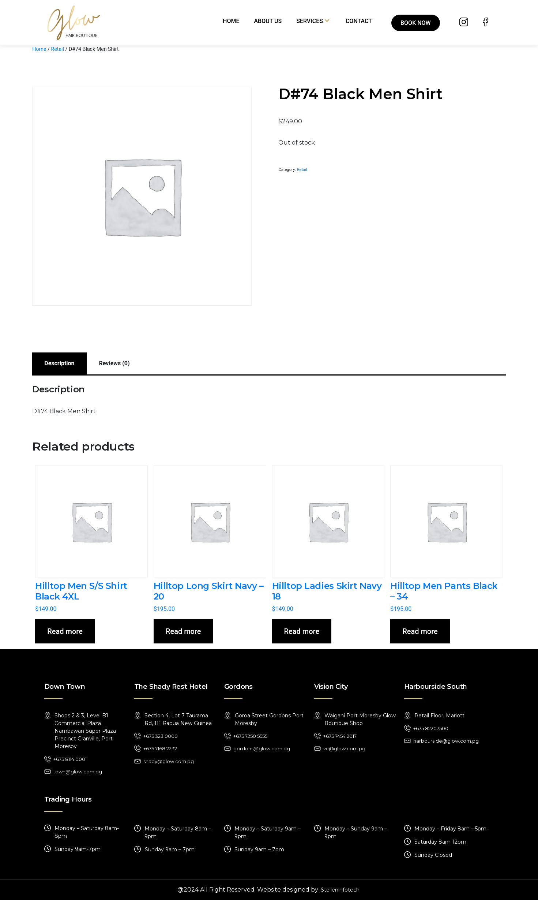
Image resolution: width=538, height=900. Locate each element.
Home (231, 21)
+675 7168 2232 (160, 748)
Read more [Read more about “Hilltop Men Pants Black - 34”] (420, 631)
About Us (268, 21)
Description (59, 363)
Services (309, 21)
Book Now (415, 22)
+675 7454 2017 (340, 736)
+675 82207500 (430, 728)
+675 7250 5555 (250, 736)
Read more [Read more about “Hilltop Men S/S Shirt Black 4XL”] (65, 631)
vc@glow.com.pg (344, 748)
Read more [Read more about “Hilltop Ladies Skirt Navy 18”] (302, 631)
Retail (57, 49)
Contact (359, 21)
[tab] (59, 363)
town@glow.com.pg (77, 771)
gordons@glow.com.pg (261, 748)
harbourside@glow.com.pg (446, 741)
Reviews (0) (114, 363)
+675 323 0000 (160, 736)
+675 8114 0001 (70, 759)
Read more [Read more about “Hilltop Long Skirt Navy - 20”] (183, 631)
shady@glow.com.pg (168, 761)
